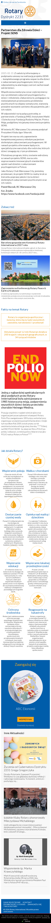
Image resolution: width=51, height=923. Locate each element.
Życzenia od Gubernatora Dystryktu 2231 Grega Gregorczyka (25, 768)
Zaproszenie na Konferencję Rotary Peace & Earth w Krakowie (23, 289)
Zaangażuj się (35, 904)
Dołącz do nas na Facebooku (13, 2)
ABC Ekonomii (25, 709)
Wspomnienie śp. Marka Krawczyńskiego (18, 870)
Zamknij (27, 921)
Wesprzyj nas (25, 719)
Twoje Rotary (10, 906)
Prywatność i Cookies (14, 904)
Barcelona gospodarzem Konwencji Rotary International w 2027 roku (22, 243)
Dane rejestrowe (11, 902)
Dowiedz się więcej (25, 725)
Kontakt (27, 902)
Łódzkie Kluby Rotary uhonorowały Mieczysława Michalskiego (24, 819)
